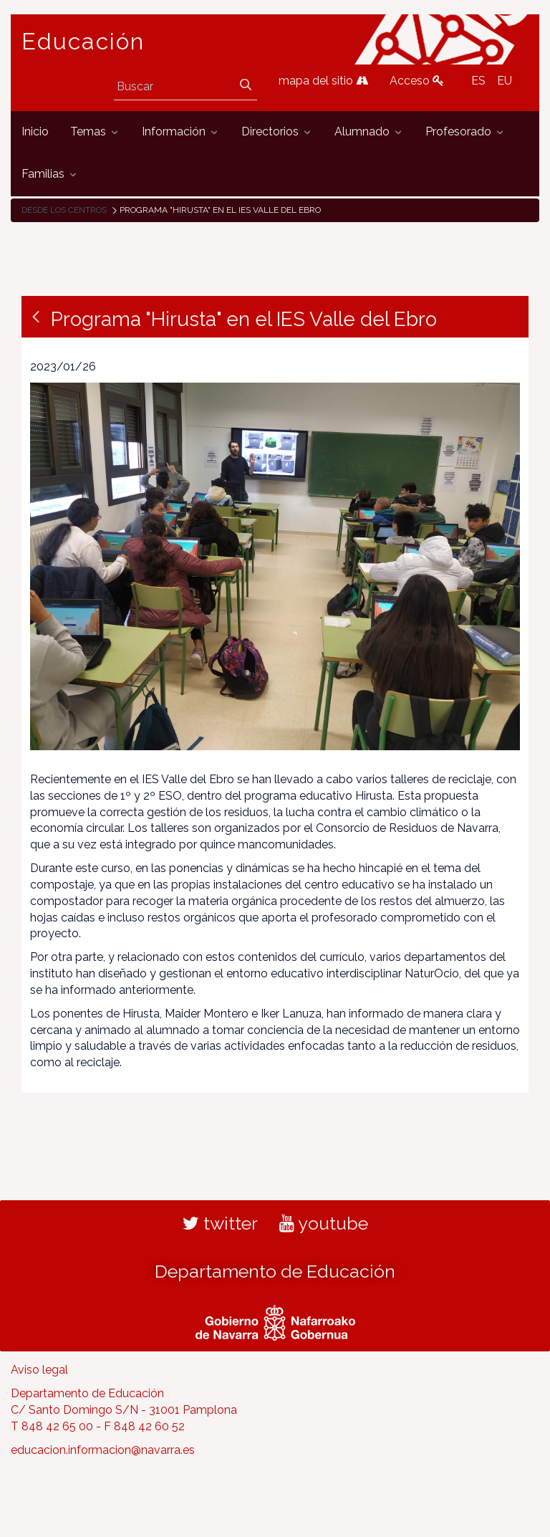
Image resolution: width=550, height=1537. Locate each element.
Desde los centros (64, 210)
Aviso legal (39, 1369)
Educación (83, 41)
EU (504, 80)
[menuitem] (35, 132)
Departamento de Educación (275, 1271)
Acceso (417, 80)
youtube (323, 1223)
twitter (220, 1223)
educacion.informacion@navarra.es (103, 1450)
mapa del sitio (323, 80)
